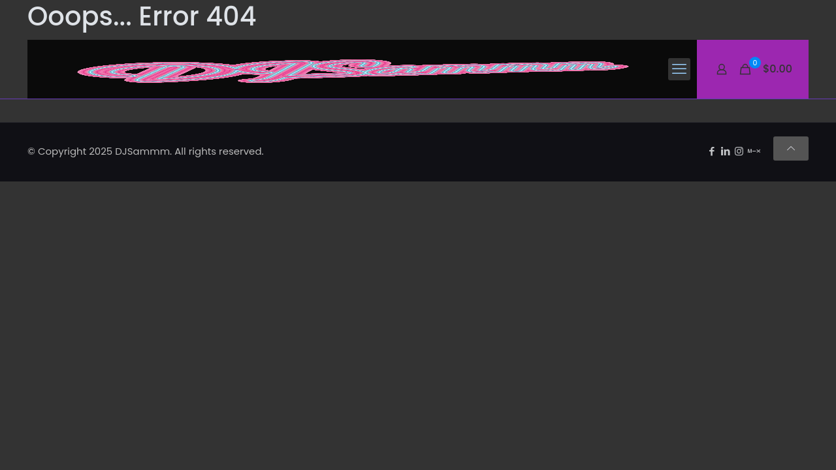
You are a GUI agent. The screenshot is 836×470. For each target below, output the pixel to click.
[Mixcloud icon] (754, 151)
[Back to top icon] (791, 148)
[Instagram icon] (739, 151)
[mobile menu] (679, 69)
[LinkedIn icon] (725, 151)
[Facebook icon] (711, 151)
